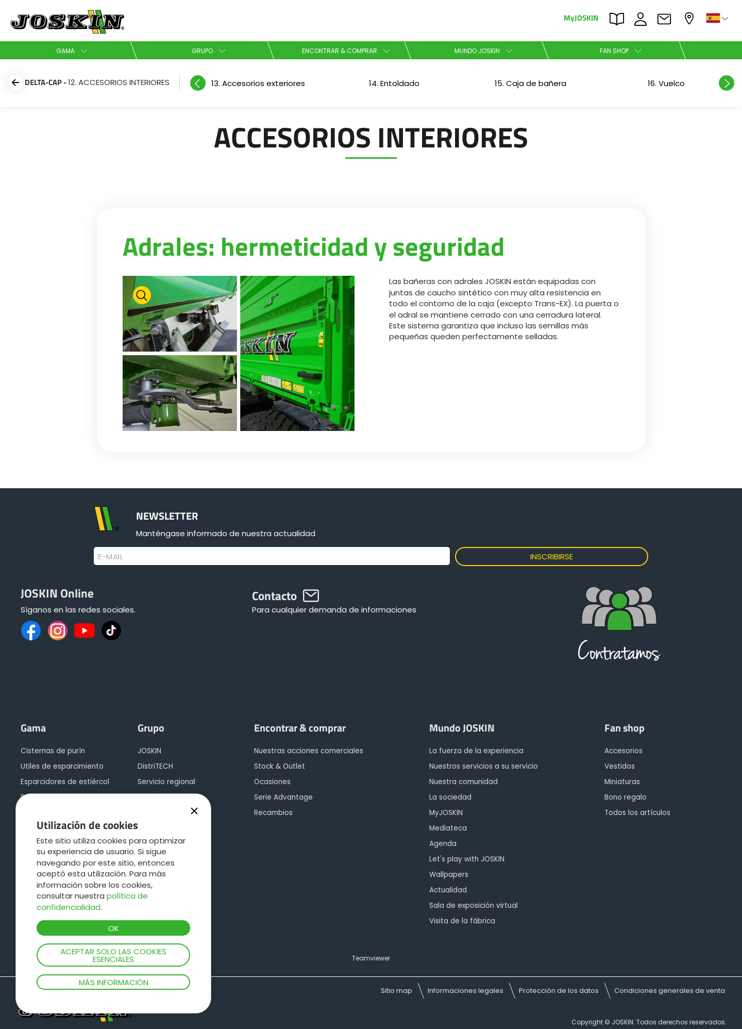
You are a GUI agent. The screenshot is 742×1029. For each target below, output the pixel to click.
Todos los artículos (637, 813)
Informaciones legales (465, 990)
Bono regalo (625, 797)
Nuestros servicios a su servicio (483, 766)
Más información (113, 982)
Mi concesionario (690, 18)
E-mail (110, 557)
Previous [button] (198, 83)
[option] (530, 83)
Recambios (273, 813)
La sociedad (450, 797)
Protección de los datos (559, 990)
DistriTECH (155, 766)
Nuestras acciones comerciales (308, 751)
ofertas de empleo (643, 19)
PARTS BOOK (619, 19)
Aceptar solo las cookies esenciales (113, 955)
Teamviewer (371, 958)
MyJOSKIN (581, 17)
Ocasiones (272, 782)
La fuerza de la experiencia (476, 751)
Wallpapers (448, 874)
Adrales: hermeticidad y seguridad (313, 245)
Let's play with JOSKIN (466, 859)
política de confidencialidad (92, 901)
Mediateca (448, 828)
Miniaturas (622, 782)
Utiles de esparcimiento (62, 766)
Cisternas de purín (53, 751)
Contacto (666, 19)
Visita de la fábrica (462, 921)
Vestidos (619, 766)
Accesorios (623, 751)
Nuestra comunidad (463, 782)
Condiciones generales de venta (669, 990)
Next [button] (726, 83)
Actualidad (448, 890)
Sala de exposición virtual (473, 905)
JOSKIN (149, 751)
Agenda (443, 844)
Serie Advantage (283, 797)
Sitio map (396, 990)
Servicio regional (166, 782)
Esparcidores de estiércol (65, 782)
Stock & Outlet (279, 766)
